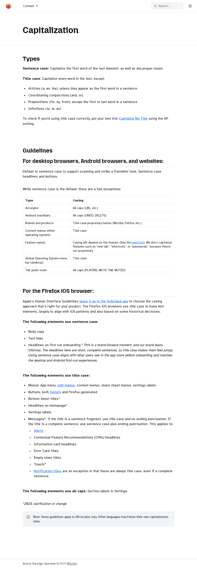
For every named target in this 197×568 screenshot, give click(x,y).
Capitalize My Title (133, 118)
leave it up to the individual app (104, 301)
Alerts (38, 431)
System (55, 392)
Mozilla (72, 563)
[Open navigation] (190, 6)
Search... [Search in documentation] (161, 6)
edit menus (66, 385)
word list (137, 242)
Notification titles (47, 471)
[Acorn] (9, 6)
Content (28, 6)
